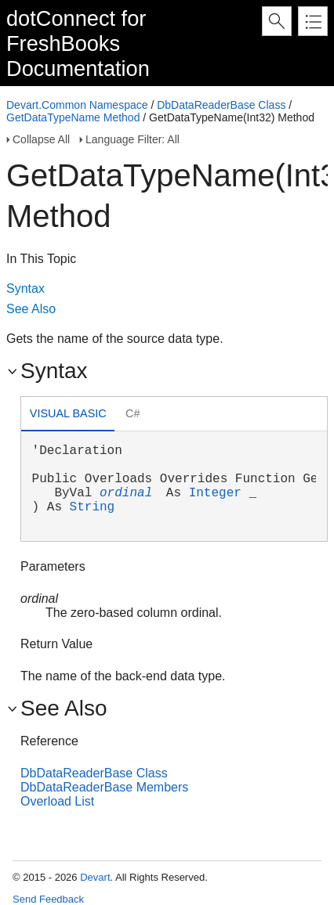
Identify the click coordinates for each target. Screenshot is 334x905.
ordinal (126, 493)
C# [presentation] (132, 413)
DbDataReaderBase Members (104, 787)
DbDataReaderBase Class (221, 105)
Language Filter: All (132, 139)
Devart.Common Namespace (77, 105)
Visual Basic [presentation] (68, 413)
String (92, 507)
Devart (95, 877)
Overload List (57, 801)
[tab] (67, 415)
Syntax (25, 288)
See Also (31, 308)
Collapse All (41, 139)
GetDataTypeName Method (73, 117)
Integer (215, 493)
